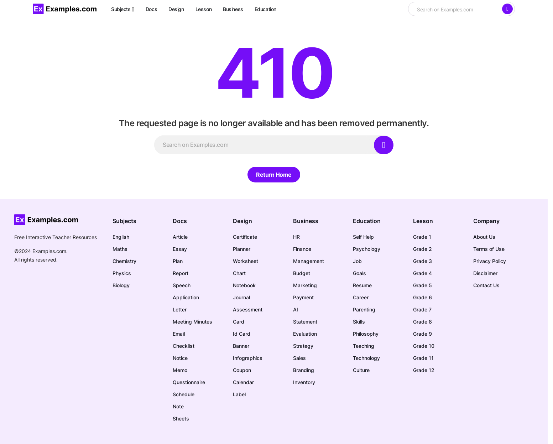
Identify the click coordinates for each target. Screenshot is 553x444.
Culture (361, 370)
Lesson (423, 220)
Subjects (124, 220)
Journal (241, 297)
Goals (359, 273)
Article (180, 237)
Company (486, 220)
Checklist (183, 346)
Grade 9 (422, 334)
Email (179, 334)
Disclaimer (485, 273)
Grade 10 (423, 346)
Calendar (243, 382)
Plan (178, 261)
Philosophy (366, 334)
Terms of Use (489, 249)
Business (305, 220)
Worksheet (245, 261)
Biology (121, 285)
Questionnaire (189, 382)
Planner (241, 249)
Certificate (245, 237)
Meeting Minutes (192, 322)
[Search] (507, 9)
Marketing (305, 285)
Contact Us (486, 285)
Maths (120, 249)
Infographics (247, 358)
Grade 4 (422, 273)
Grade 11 (423, 358)
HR (296, 237)
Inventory (304, 382)
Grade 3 (422, 261)
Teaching (363, 346)
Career (361, 297)
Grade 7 (422, 309)
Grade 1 (422, 237)
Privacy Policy (489, 261)
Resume (362, 285)
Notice (180, 358)
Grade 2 (422, 249)
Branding (303, 370)
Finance (302, 249)
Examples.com (49, 251)
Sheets (181, 418)
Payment (303, 297)
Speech (182, 285)
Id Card (241, 334)
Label (239, 394)
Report (180, 273)
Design (242, 220)
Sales (299, 358)
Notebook (244, 285)
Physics (122, 273)
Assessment (247, 309)
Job (357, 261)
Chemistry (124, 261)
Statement (305, 322)
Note (178, 406)
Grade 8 (422, 322)
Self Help (363, 237)
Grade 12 (423, 370)
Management (308, 261)
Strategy (303, 346)
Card (238, 322)
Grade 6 (422, 297)
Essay (180, 249)
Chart (239, 273)
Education (367, 220)
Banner (241, 346)
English (121, 237)
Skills (359, 322)
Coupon (242, 370)
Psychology (366, 249)
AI (295, 309)
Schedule (183, 394)
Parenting (364, 309)
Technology (366, 358)
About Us (484, 237)
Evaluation (305, 334)
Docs (180, 220)
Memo (180, 370)
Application (186, 297)
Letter (180, 309)
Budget (301, 273)
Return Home (274, 174)
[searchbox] (454, 9)
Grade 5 (422, 285)
